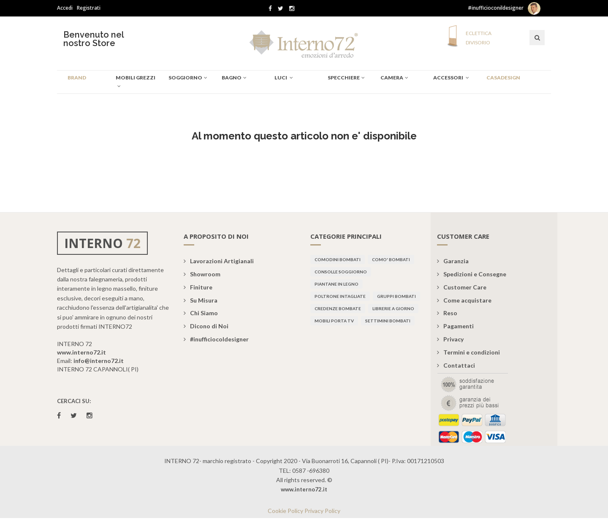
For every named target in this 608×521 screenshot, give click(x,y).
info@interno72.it (98, 360)
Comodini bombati (338, 259)
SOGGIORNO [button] (187, 77)
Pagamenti (455, 326)
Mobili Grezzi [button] (135, 81)
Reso (447, 312)
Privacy (450, 339)
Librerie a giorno (393, 308)
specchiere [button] (346, 77)
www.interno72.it (81, 352)
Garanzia (453, 261)
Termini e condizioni (468, 352)
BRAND (77, 77)
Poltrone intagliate (340, 296)
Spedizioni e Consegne (471, 274)
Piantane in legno (336, 283)
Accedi (65, 7)
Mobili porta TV (334, 320)
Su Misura (200, 300)
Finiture (198, 287)
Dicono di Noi (206, 326)
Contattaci (456, 365)
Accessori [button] (451, 77)
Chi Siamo (201, 312)
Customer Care (461, 287)
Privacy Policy (322, 510)
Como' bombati (391, 259)
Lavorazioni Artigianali (219, 261)
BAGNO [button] (234, 77)
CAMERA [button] (394, 77)
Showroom (202, 274)
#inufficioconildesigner (496, 7)
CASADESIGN (503, 77)
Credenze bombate (338, 308)
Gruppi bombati (396, 296)
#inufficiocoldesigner (216, 339)
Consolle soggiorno (341, 271)
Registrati (88, 7)
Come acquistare (464, 300)
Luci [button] (283, 77)
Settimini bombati (387, 320)
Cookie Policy (285, 510)
